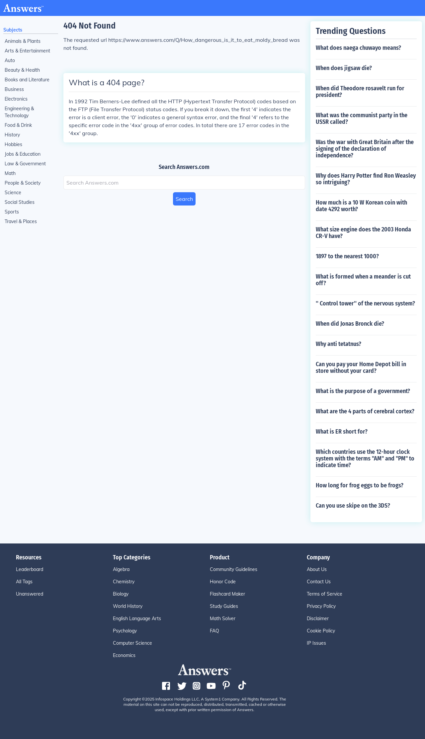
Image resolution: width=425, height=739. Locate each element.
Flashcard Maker (227, 594)
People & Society (23, 183)
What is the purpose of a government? (363, 391)
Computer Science (132, 643)
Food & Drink (18, 125)
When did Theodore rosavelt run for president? (360, 92)
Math (10, 173)
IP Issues (316, 643)
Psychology (125, 631)
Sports (12, 212)
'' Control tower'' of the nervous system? (365, 303)
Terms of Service (324, 594)
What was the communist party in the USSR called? (361, 118)
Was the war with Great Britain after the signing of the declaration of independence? (365, 148)
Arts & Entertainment (27, 51)
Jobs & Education (23, 154)
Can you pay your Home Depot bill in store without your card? (361, 367)
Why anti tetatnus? (338, 344)
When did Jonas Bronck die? (350, 323)
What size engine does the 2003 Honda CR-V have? (363, 233)
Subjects (12, 30)
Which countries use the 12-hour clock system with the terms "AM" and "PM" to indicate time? (365, 458)
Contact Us (319, 582)
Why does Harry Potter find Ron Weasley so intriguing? (366, 179)
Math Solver (222, 618)
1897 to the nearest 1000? (347, 256)
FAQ (214, 631)
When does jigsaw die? (344, 68)
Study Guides (224, 606)
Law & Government (25, 164)
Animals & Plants (23, 41)
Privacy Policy (321, 606)
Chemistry (123, 582)
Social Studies (20, 202)
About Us (317, 569)
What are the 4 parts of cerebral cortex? (365, 411)
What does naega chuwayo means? (358, 47)
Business (14, 89)
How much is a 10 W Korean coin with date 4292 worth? (361, 206)
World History (127, 606)
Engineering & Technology (19, 112)
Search (184, 199)
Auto (10, 60)
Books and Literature (27, 80)
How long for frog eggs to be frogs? (359, 485)
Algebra (121, 569)
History (12, 135)
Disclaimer (318, 618)
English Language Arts (137, 618)
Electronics (16, 99)
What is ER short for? (342, 431)
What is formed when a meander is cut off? (363, 280)
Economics (124, 655)
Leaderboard (29, 569)
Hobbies (13, 144)
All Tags (24, 582)
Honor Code (223, 582)
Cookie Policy (321, 631)
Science (13, 193)
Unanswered (29, 594)
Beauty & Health (22, 70)
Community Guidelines (233, 569)
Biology (120, 594)
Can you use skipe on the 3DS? (353, 505)
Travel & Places (21, 221)
